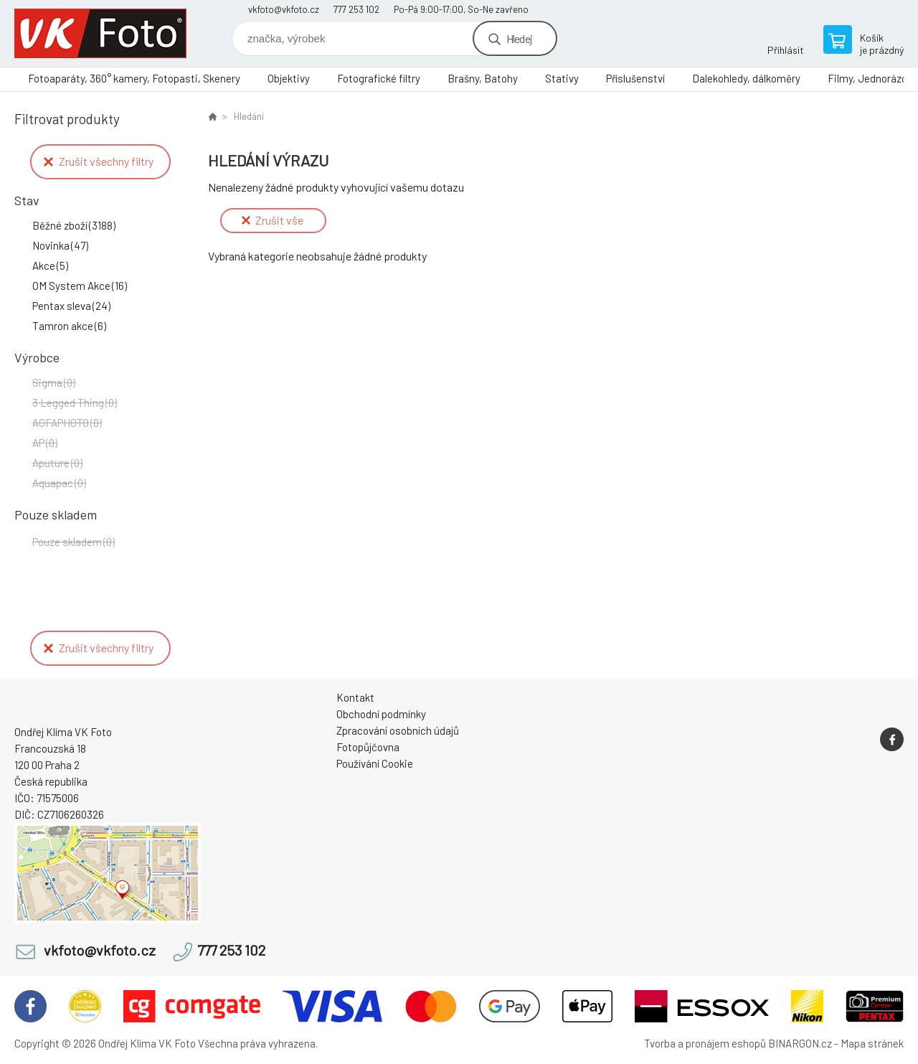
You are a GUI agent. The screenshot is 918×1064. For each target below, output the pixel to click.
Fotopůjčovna (367, 746)
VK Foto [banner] (100, 33)
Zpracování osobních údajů (397, 730)
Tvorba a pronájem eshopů (705, 1043)
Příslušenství (635, 78)
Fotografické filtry (378, 78)
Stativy (562, 78)
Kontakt (355, 697)
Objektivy (289, 78)
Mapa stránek (872, 1043)
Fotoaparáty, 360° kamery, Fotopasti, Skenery (134, 78)
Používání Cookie (374, 763)
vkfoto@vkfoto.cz (283, 9)
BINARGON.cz (800, 1043)
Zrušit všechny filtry (98, 161)
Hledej (519, 38)
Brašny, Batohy (483, 78)
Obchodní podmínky (381, 713)
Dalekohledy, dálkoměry (746, 78)
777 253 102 (356, 9)
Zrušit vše (272, 220)
